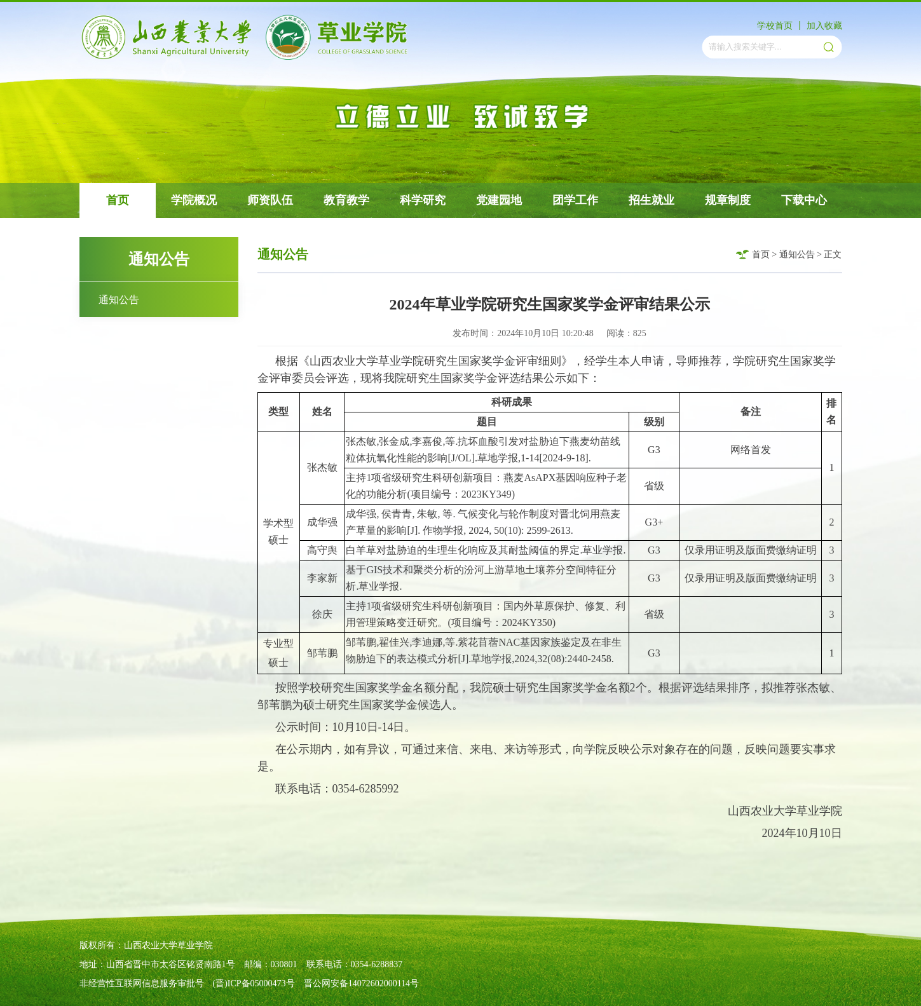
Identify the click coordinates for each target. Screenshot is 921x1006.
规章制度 (728, 200)
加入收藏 (824, 26)
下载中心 (804, 200)
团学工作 (575, 200)
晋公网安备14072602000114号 (361, 983)
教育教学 (346, 200)
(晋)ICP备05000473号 (254, 983)
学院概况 (194, 200)
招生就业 (651, 200)
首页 (117, 200)
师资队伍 (270, 200)
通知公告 (119, 299)
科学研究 (423, 200)
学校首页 (775, 26)
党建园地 (499, 200)
